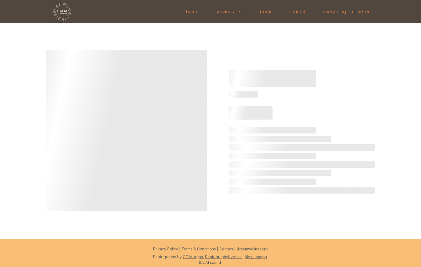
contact (297, 11)
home (192, 11)
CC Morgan (193, 258)
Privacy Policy (165, 250)
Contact (226, 250)
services (225, 11)
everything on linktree (347, 11)
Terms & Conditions (199, 250)
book (265, 11)
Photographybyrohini (223, 258)
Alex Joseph (256, 258)
